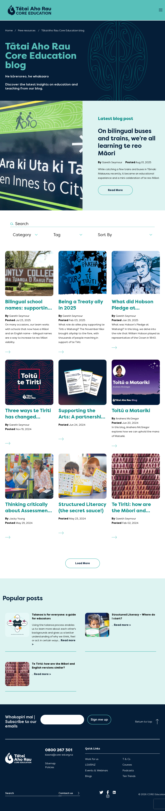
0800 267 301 (58, 750)
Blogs (88, 776)
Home (9, 30)
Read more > (122, 624)
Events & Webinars (96, 770)
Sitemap (50, 763)
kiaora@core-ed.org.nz (59, 754)
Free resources (26, 30)
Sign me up (99, 719)
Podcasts (128, 770)
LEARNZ (90, 764)
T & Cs (126, 759)
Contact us (65, 793)
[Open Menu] (160, 10)
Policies (49, 767)
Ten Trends (129, 776)
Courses (127, 764)
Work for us (91, 759)
